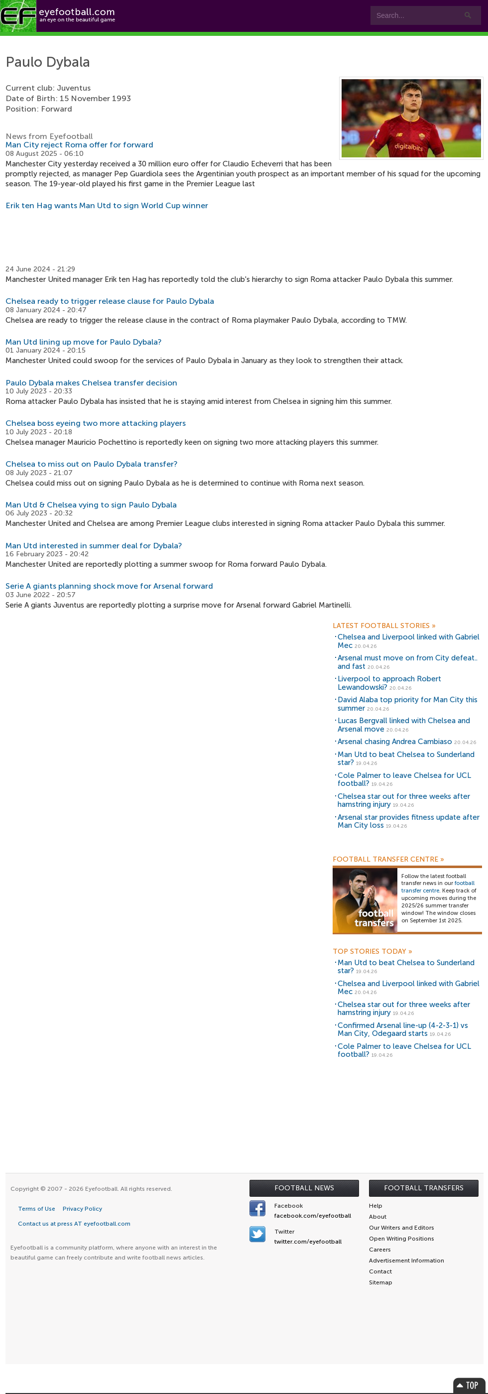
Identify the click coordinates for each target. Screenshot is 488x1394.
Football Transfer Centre (388, 859)
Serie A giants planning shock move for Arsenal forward (109, 586)
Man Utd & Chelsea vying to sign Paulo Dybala (91, 504)
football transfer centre (438, 887)
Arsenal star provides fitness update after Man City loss (409, 821)
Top (469, 1385)
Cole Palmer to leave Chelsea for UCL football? (404, 779)
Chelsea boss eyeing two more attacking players (95, 423)
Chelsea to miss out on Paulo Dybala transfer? (91, 464)
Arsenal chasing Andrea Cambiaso (395, 741)
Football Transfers (424, 1188)
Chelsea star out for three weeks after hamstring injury (404, 800)
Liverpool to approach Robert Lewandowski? (389, 683)
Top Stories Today (372, 951)
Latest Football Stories (384, 626)
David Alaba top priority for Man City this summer (408, 704)
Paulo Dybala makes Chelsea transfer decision (91, 382)
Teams (200, 40)
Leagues (259, 40)
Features (148, 40)
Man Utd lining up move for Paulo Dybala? (83, 342)
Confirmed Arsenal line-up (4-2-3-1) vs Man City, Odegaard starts (403, 1029)
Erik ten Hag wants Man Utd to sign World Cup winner (106, 205)
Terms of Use (36, 1208)
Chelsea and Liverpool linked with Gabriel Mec (409, 641)
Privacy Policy (82, 1208)
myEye (311, 40)
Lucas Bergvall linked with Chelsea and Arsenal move (404, 725)
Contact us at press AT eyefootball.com (74, 1224)
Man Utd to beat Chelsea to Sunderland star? (406, 758)
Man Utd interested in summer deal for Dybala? (93, 545)
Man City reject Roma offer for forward (79, 144)
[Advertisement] (244, 237)
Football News (304, 1188)
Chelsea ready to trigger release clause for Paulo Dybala (109, 301)
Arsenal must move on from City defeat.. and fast (408, 662)
